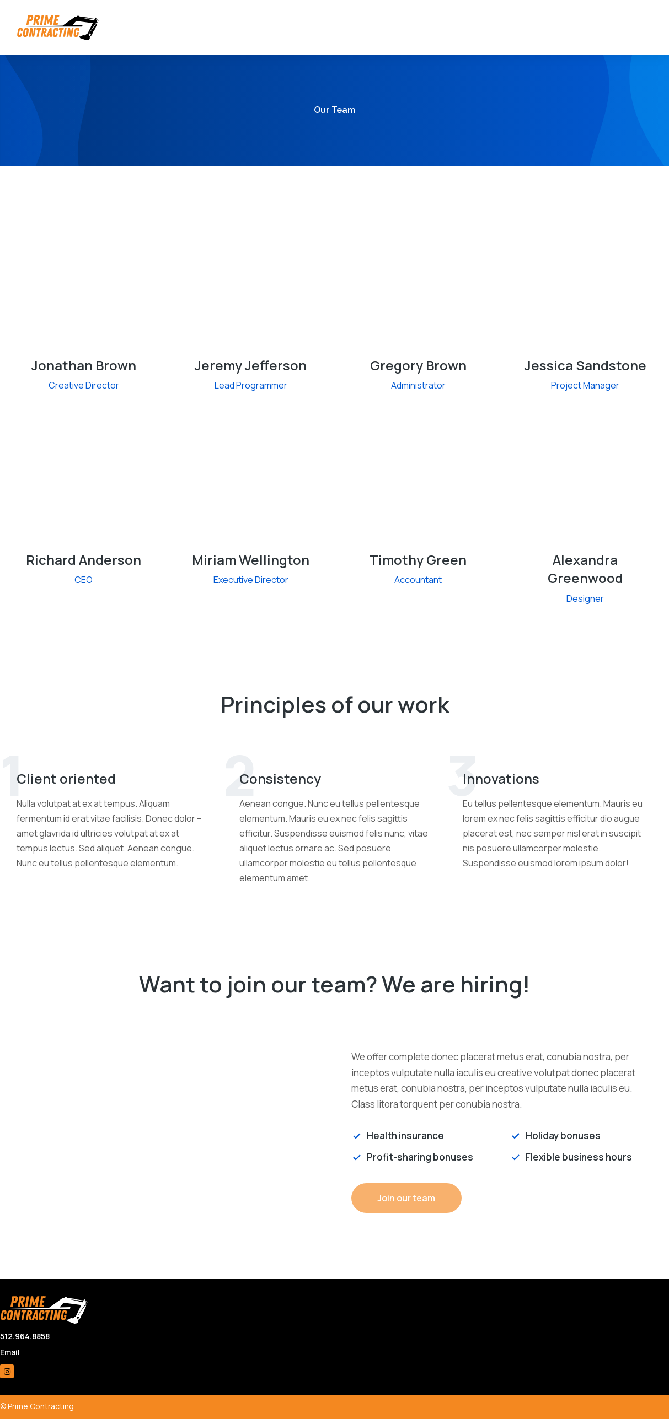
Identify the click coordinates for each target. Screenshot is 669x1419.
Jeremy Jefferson (251, 365)
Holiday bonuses (563, 1135)
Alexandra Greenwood (585, 569)
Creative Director (84, 385)
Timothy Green (418, 560)
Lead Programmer (251, 385)
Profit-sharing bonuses (420, 1157)
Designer (585, 598)
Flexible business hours (579, 1157)
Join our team (406, 1198)
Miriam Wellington (250, 560)
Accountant (418, 580)
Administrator (418, 385)
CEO (83, 580)
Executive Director (250, 580)
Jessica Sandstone (585, 365)
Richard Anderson (83, 560)
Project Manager (585, 385)
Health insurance (405, 1135)
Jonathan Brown (83, 365)
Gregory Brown (418, 365)
